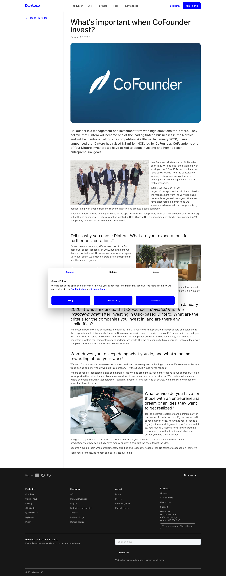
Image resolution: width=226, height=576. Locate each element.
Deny (71, 300)
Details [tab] (113, 272)
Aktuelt (118, 489)
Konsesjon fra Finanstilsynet (180, 526)
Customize (113, 300)
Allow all (155, 300)
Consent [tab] (69, 272)
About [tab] (156, 272)
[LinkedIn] (37, 475)
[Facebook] (43, 475)
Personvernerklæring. (155, 560)
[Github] (49, 475)
